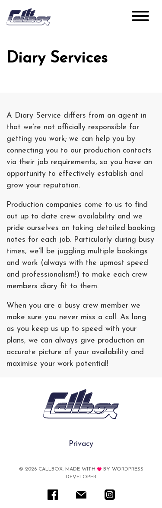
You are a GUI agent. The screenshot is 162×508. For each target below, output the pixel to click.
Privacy (81, 444)
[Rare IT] (28, 16)
